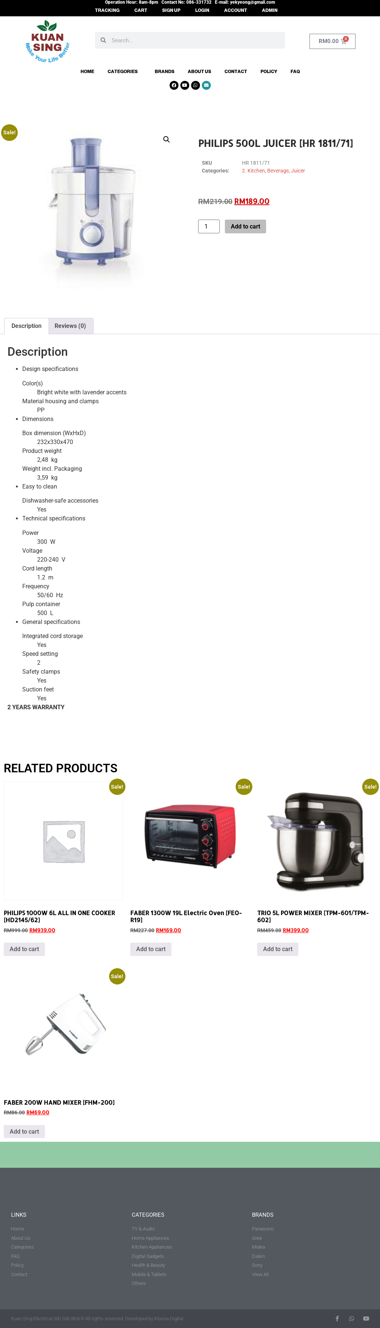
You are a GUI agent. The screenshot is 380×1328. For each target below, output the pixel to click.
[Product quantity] (209, 226)
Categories (124, 71)
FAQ (295, 71)
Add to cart (245, 226)
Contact (236, 71)
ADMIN (270, 10)
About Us (199, 71)
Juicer (298, 171)
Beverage (278, 171)
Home (87, 71)
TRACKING (107, 10)
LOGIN (202, 10)
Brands (164, 71)
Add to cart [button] (24, 949)
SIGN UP (171, 10)
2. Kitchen (253, 171)
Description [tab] (27, 325)
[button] (166, 139)
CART (140, 10)
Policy (269, 71)
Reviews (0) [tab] (70, 325)
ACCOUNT (235, 10)
